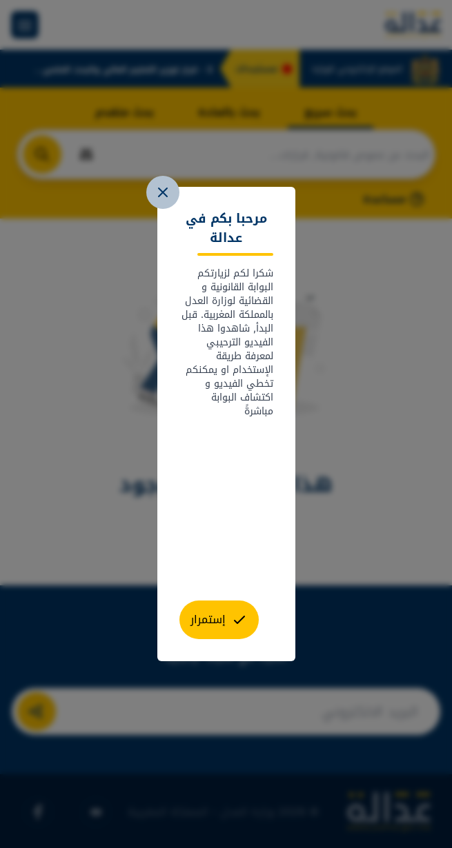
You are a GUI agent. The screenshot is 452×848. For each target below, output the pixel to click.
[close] (162, 192)
